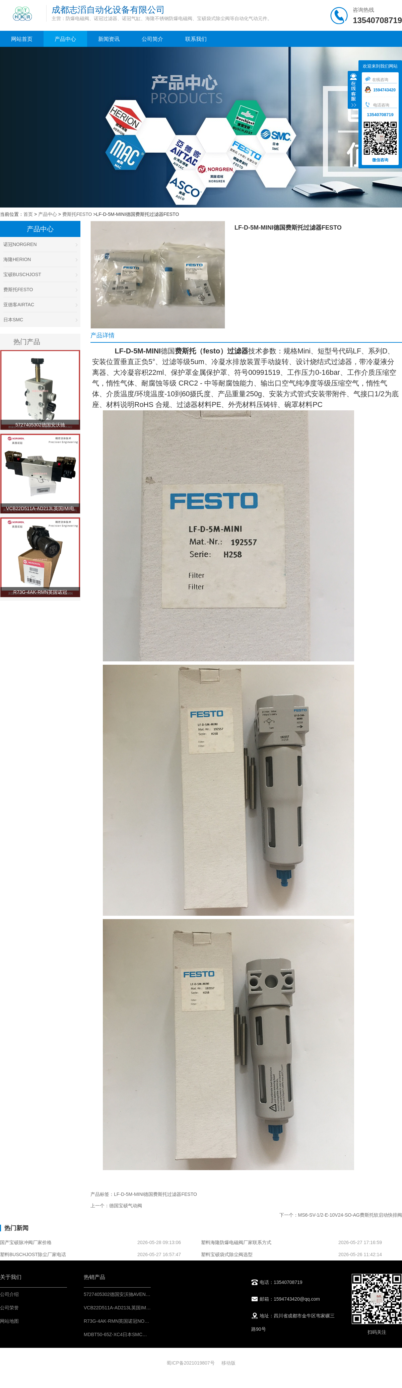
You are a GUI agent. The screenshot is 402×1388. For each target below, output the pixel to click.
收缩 (353, 90)
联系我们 (196, 39)
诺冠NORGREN (40, 244)
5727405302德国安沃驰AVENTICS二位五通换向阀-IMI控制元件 (150, 1294)
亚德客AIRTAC (40, 304)
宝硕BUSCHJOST (40, 274)
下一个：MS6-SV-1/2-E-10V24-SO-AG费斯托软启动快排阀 (340, 1215)
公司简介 (152, 39)
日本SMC (40, 319)
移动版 (228, 1363)
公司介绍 (9, 1294)
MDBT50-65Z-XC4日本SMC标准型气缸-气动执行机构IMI (143, 1334)
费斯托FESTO (77, 214)
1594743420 (380, 90)
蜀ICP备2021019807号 (190, 1363)
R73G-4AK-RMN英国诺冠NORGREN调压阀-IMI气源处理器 (145, 1321)
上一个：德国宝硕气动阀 (116, 1205)
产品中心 (65, 39)
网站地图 (9, 1321)
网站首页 (21, 39)
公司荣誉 (9, 1307)
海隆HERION (40, 259)
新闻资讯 (109, 39)
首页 (28, 214)
